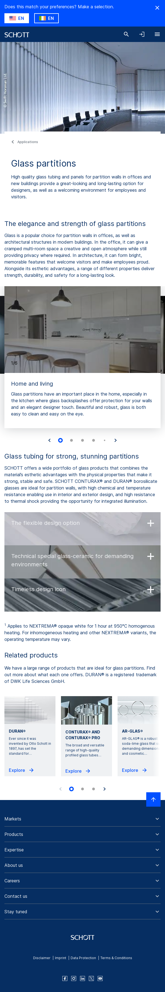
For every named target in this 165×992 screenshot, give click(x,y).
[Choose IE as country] (46, 18)
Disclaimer (41, 958)
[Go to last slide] (49, 440)
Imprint (60, 958)
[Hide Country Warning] (157, 7)
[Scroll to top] (153, 799)
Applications (27, 142)
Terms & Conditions (116, 958)
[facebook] (64, 978)
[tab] (60, 440)
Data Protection (83, 958)
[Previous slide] (60, 789)
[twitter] (91, 978)
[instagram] (73, 978)
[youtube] (100, 978)
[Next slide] (115, 440)
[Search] (126, 34)
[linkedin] (82, 978)
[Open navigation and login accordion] (142, 34)
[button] (82, 819)
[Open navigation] (157, 34)
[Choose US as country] (16, 18)
